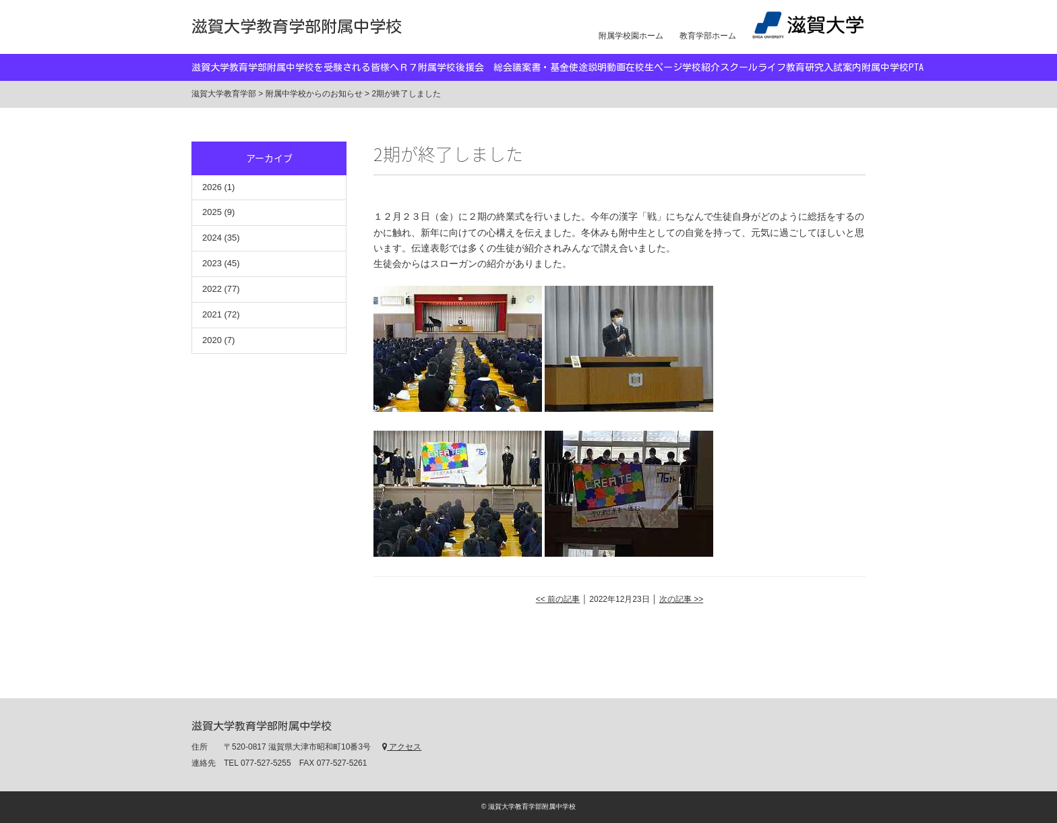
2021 (212, 314)
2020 (212, 340)
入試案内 (843, 67)
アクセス (401, 747)
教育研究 (805, 67)
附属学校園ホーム (631, 35)
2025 (212, 212)
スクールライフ (753, 67)
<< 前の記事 (558, 599)
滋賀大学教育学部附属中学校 (296, 26)
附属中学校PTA (893, 67)
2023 (212, 263)
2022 (212, 289)
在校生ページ (654, 67)
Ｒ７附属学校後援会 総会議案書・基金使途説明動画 (512, 67)
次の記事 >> (681, 599)
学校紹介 (701, 67)
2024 (212, 238)
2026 (212, 187)
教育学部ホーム (708, 35)
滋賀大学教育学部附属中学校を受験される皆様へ (295, 67)
